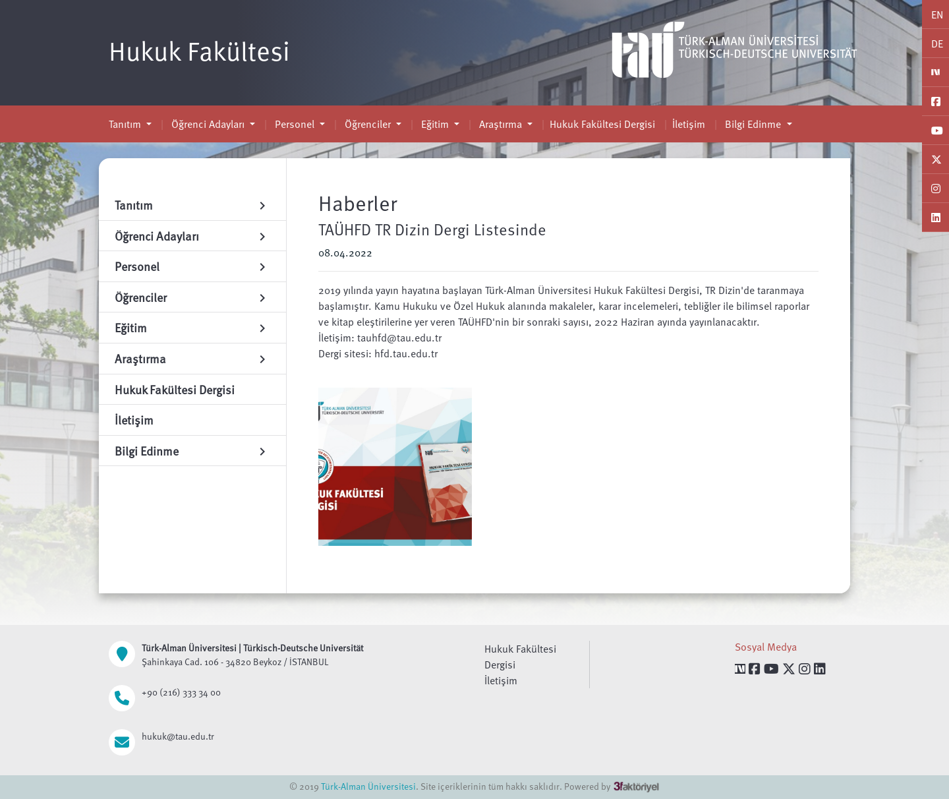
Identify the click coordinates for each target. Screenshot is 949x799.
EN (937, 14)
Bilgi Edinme (753, 124)
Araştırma (500, 124)
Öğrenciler (367, 124)
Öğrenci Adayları (208, 124)
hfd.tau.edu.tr (406, 353)
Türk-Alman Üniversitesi (368, 786)
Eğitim (434, 124)
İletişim (688, 124)
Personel (294, 124)
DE (937, 43)
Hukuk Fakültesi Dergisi (602, 124)
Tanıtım (126, 124)
